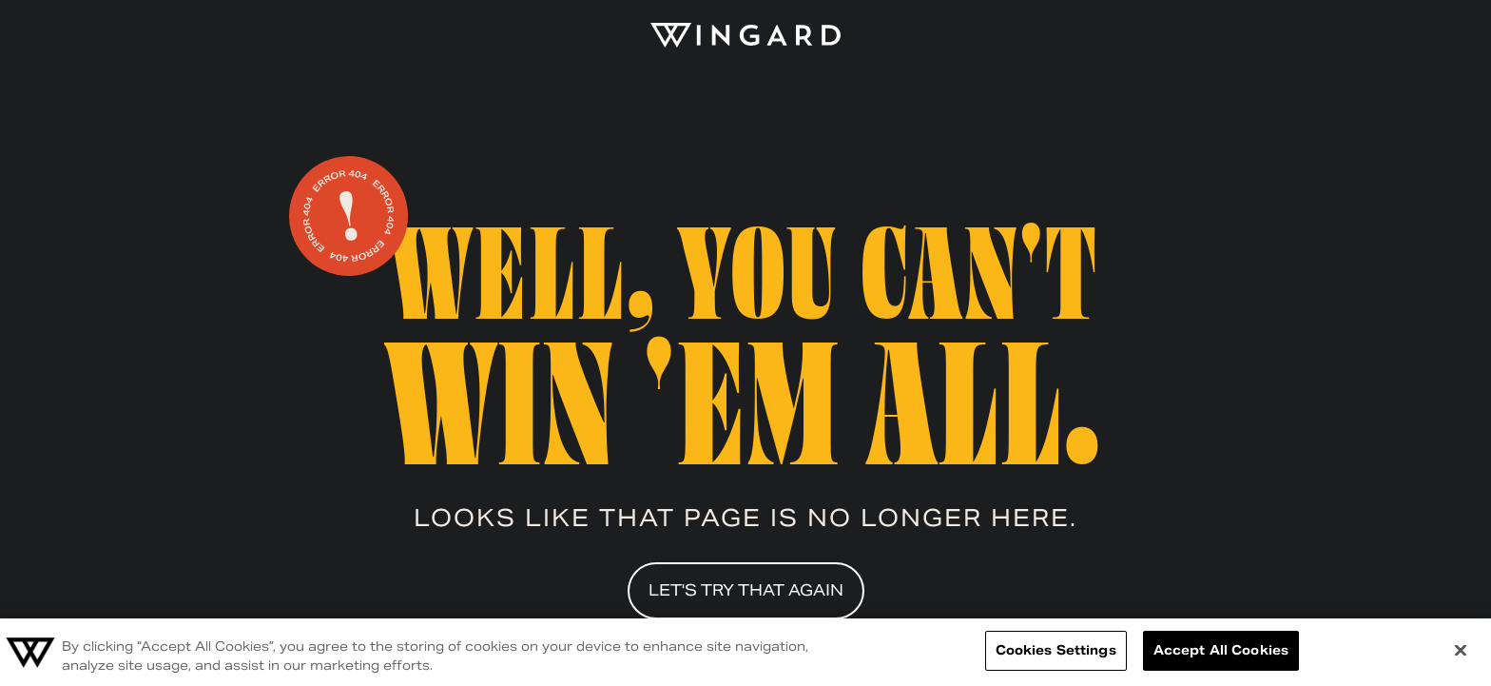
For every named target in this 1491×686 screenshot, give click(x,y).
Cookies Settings (1056, 650)
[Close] (1460, 650)
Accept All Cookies (1220, 650)
